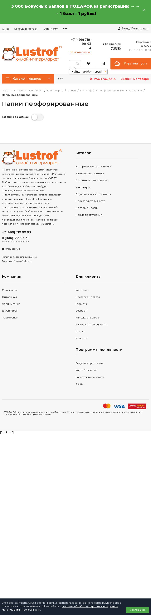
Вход (125, 28)
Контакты (82, 290)
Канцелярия (55, 90)
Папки (72, 90)
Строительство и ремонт (92, 180)
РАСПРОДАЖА (102, 79)
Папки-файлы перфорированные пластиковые (111, 90)
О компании (9, 290)
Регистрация (140, 28)
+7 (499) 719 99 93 (16, 232)
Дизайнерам (10, 310)
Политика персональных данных (19, 257)
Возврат (81, 310)
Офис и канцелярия (29, 90)
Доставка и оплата (88, 296)
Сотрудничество (26, 28)
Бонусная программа (89, 363)
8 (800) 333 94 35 (15, 238)
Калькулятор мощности (91, 324)
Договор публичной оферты (17, 261)
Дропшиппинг (11, 303)
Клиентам (50, 28)
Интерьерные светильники (93, 166)
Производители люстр (90, 200)
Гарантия (82, 303)
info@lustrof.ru (12, 248)
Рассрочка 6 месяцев (90, 377)
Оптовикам (9, 296)
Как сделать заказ (87, 317)
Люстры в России (87, 207)
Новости (81, 338)
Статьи (80, 331)
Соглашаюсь (137, 609)
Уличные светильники (90, 173)
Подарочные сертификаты (93, 194)
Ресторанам (10, 317)
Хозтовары (83, 187)
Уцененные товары (134, 79)
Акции (79, 383)
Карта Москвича (86, 370)
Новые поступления (89, 214)
